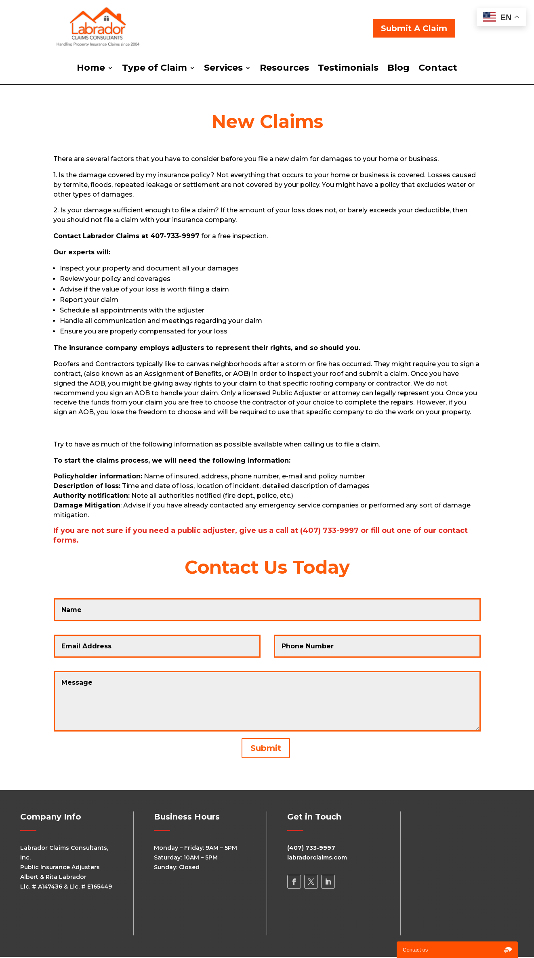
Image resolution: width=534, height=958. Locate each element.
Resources (284, 69)
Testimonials (348, 69)
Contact (437, 69)
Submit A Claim (414, 28)
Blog (398, 69)
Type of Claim (154, 69)
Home (91, 69)
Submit (265, 748)
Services (223, 69)
